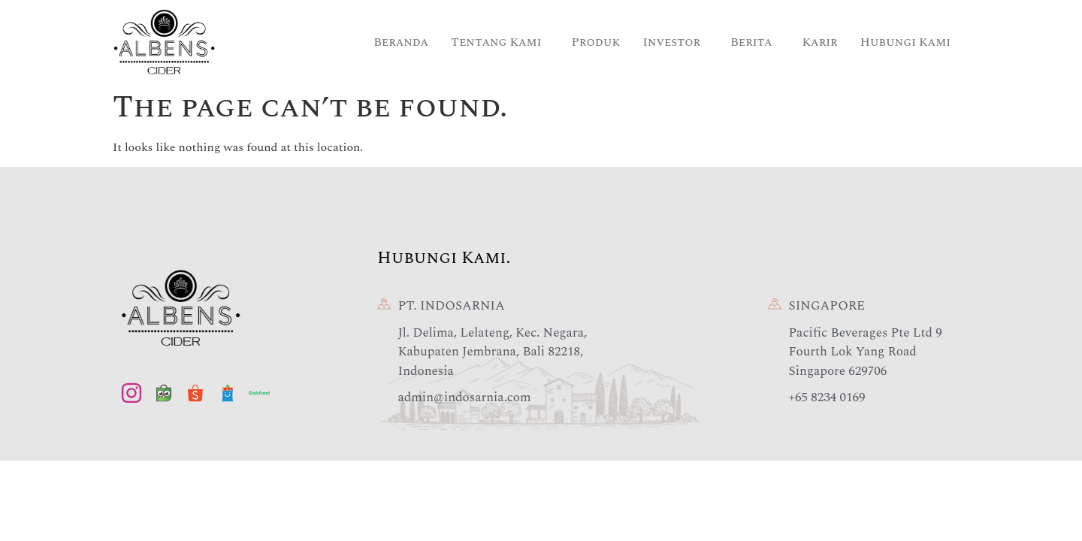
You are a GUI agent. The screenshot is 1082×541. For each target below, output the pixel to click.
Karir (820, 42)
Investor (672, 42)
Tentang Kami (496, 42)
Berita (751, 42)
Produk (595, 42)
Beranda (400, 42)
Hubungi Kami (905, 42)
